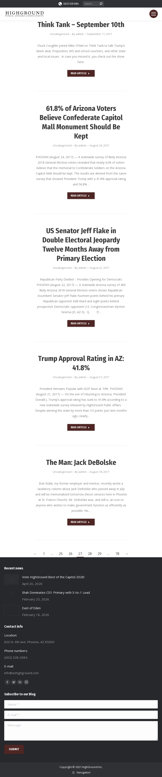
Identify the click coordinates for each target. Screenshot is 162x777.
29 (99, 553)
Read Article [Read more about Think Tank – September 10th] (80, 73)
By (78, 34)
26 (70, 553)
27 (80, 553)
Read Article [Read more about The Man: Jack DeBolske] (80, 522)
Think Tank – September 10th (81, 24)
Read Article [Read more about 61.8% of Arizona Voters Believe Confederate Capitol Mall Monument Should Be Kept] (80, 195)
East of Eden (31, 608)
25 (61, 553)
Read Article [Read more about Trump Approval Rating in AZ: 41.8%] (80, 427)
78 (117, 553)
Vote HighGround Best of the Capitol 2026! (53, 577)
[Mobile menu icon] (153, 14)
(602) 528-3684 (68, 4)
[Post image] (11, 579)
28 (90, 553)
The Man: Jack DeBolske (81, 462)
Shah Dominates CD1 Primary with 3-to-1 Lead (56, 592)
